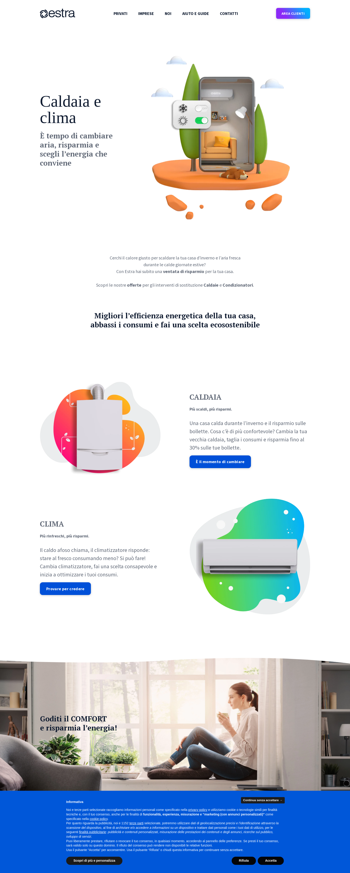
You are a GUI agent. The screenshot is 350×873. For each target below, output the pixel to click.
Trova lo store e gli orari (127, 769)
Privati (120, 13)
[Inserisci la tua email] (72, 733)
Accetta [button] (271, 860)
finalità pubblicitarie (92, 832)
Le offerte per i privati (56, 777)
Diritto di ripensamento (197, 785)
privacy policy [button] (197, 810)
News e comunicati (123, 785)
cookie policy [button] (99, 819)
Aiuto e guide (195, 13)
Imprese (146, 13)
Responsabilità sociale (126, 777)
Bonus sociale (258, 777)
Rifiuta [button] (244, 860)
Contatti (229, 13)
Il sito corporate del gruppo (61, 769)
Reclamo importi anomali (199, 777)
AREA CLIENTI (293, 13)
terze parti (136, 823)
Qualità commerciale (264, 785)
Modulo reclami (191, 769)
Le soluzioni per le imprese (60, 785)
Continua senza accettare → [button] (262, 800)
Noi (168, 13)
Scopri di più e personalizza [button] (94, 860)
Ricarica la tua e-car (263, 769)
